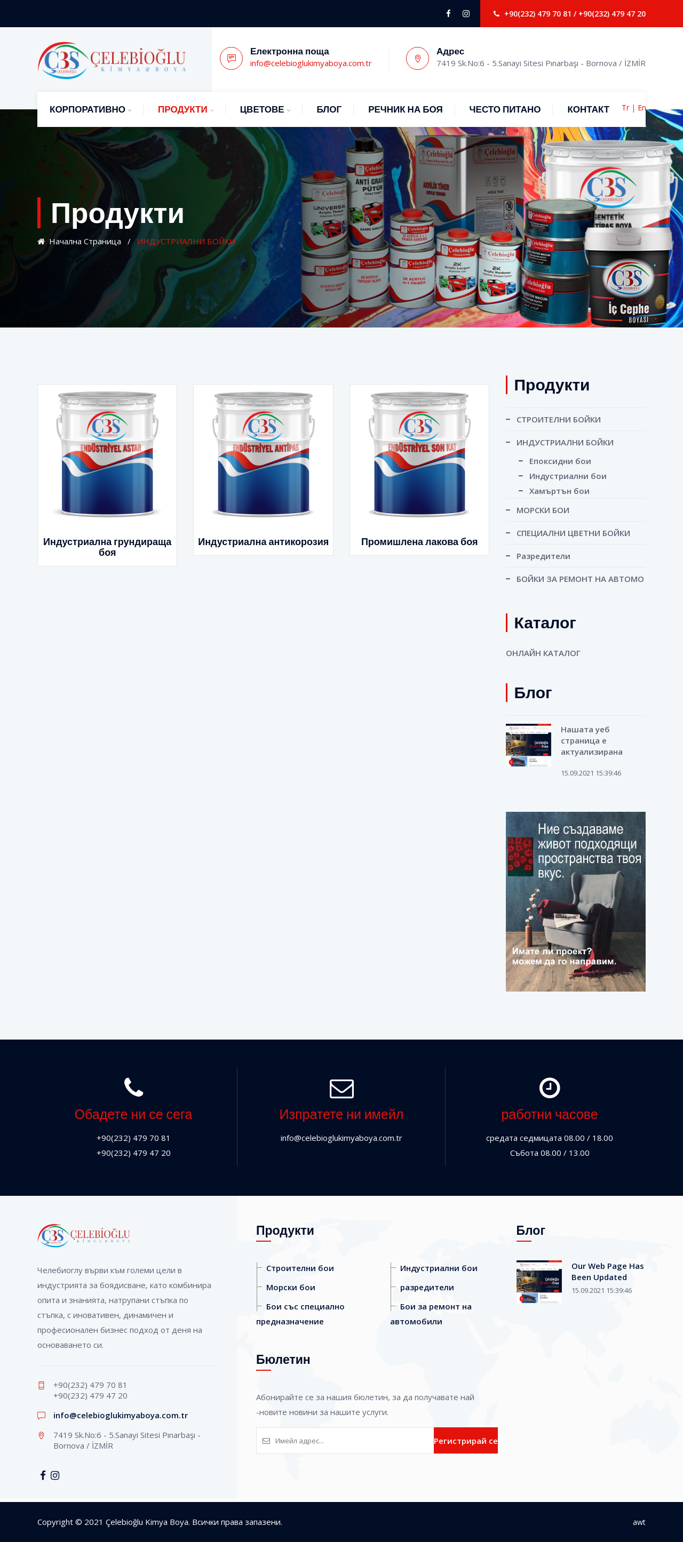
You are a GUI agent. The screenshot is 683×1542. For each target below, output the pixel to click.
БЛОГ (329, 109)
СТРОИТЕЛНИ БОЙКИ (559, 419)
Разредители (543, 555)
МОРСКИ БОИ (543, 510)
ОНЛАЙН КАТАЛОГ (543, 653)
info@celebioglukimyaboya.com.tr (311, 63)
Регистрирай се (466, 1440)
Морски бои (290, 1287)
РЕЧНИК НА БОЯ (405, 109)
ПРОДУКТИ (183, 109)
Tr (625, 107)
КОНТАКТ (588, 109)
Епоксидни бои (560, 461)
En (642, 107)
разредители (427, 1287)
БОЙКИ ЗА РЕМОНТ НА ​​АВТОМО (580, 578)
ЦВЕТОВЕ (262, 109)
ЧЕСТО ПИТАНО (505, 109)
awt (639, 1522)
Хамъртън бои (559, 490)
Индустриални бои (568, 475)
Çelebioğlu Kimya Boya (147, 1521)
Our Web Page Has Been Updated (607, 1271)
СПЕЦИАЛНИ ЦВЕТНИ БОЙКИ (573, 533)
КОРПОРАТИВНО (87, 109)
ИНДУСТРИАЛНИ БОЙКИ (565, 442)
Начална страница (79, 241)
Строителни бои (300, 1268)
